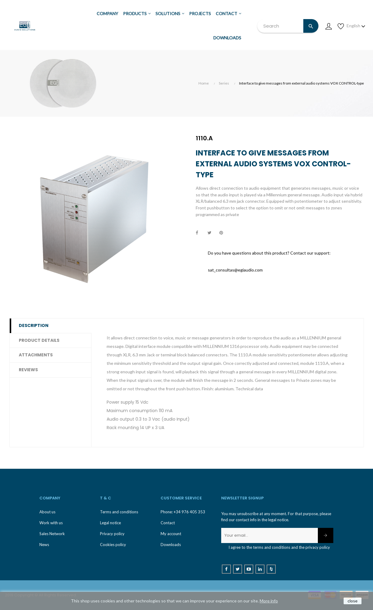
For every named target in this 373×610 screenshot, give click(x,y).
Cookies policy (113, 544)
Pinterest (223, 233)
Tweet (212, 233)
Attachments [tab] (36, 355)
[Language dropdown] (356, 26)
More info (269, 600)
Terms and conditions (119, 511)
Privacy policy (112, 533)
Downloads (171, 544)
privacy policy (317, 547)
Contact (168, 522)
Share (200, 233)
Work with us (51, 522)
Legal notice (110, 522)
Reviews (28, 370)
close (353, 600)
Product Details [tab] (39, 340)
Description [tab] (33, 325)
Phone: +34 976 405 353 (183, 511)
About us (47, 511)
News (44, 544)
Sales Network (52, 533)
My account (171, 533)
